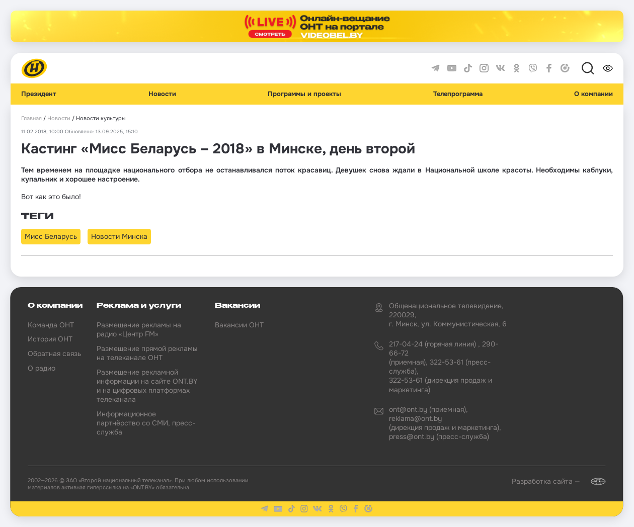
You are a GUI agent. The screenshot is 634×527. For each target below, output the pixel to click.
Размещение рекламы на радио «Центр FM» (139, 329)
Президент (38, 94)
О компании (593, 94)
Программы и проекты (304, 94)
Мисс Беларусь (51, 236)
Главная (31, 118)
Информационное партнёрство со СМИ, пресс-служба (146, 422)
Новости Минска (119, 236)
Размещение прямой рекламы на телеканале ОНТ (147, 353)
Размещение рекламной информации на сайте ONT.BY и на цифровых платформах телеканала (147, 386)
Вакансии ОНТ (239, 324)
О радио (41, 368)
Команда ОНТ (51, 324)
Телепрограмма (458, 94)
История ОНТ (50, 338)
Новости (162, 94)
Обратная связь (54, 353)
